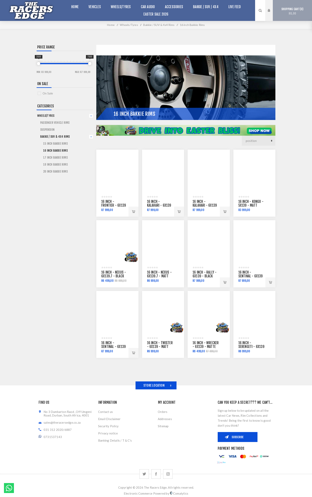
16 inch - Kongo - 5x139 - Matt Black (250, 205)
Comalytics (179, 493)
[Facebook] (156, 474)
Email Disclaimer (109, 419)
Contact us (105, 412)
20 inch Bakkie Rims (55, 171)
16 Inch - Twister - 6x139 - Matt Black (160, 347)
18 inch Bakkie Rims (55, 164)
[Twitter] (144, 474)
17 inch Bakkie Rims (55, 157)
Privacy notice (108, 433)
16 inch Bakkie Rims (55, 150)
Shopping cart (292, 11)
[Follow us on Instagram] (168, 474)
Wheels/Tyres (45, 116)
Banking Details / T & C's (115, 440)
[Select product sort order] (258, 141)
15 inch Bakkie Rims (55, 143)
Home (111, 25)
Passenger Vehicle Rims (54, 123)
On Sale (42, 84)
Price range (46, 47)
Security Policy (108, 426)
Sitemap (163, 426)
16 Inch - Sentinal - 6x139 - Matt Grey (250, 276)
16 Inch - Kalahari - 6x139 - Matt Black (159, 205)
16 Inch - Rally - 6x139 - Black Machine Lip (204, 276)
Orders (162, 412)
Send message (9, 488)
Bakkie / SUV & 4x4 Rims (55, 136)
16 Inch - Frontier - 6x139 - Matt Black (113, 205)
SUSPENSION (47, 130)
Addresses (165, 419)
